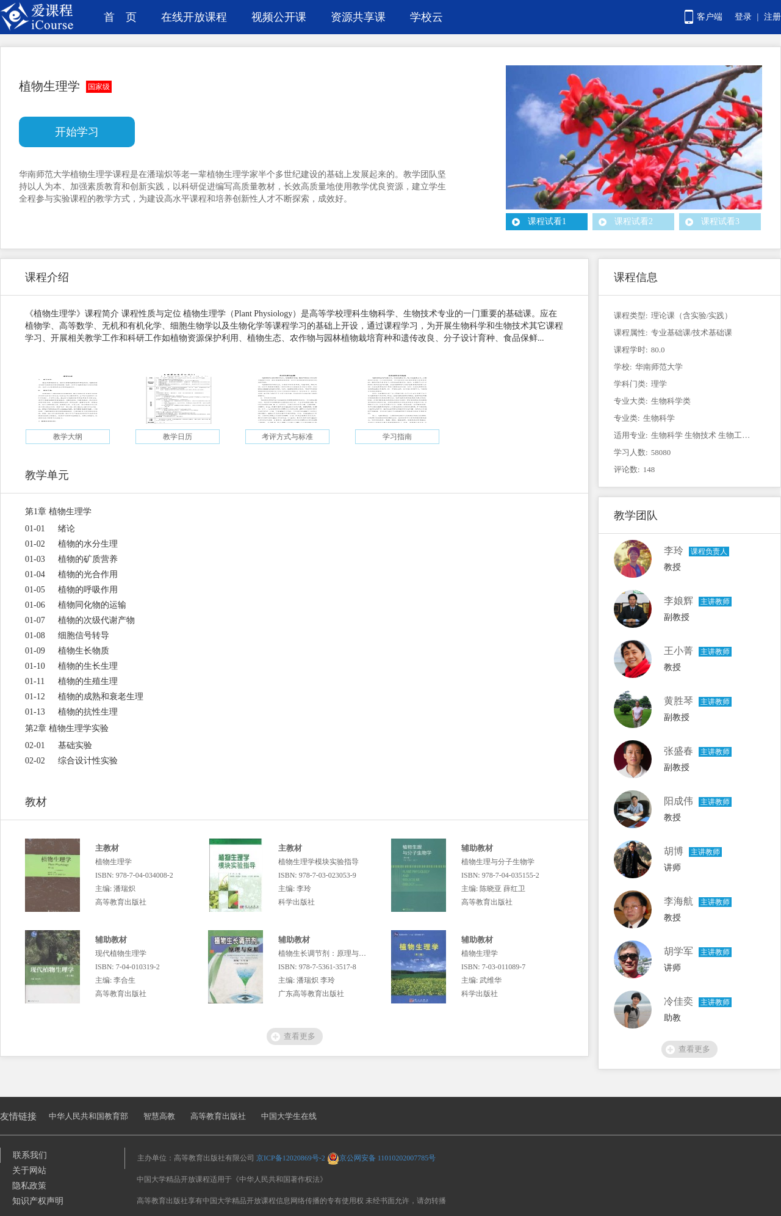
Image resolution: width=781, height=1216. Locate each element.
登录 (743, 16)
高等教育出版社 (218, 1116)
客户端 (709, 16)
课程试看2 (633, 221)
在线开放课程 (194, 17)
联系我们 (30, 1155)
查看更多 (299, 1036)
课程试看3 (720, 221)
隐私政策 (29, 1185)
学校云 (426, 17)
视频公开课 (278, 17)
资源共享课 (358, 17)
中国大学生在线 (289, 1116)
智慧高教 (159, 1116)
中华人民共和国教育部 (88, 1116)
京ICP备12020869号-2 (290, 1158)
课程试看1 (547, 221)
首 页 (120, 17)
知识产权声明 (37, 1201)
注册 (772, 16)
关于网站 (29, 1170)
